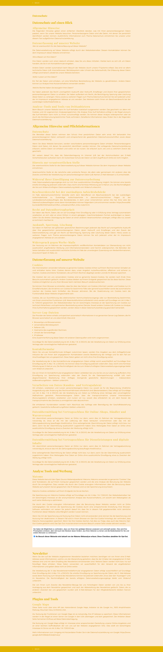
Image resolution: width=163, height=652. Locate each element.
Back (36, 3)
